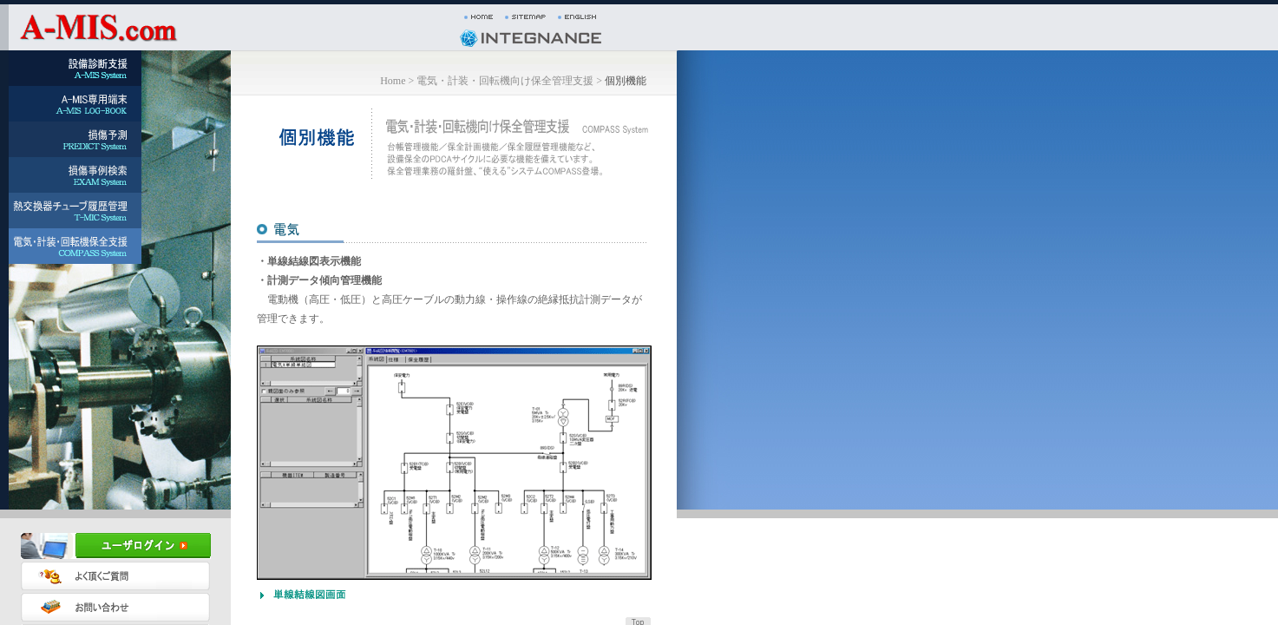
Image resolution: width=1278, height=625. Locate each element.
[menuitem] (70, 68)
